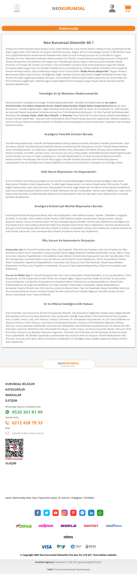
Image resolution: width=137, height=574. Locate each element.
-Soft (49, 569)
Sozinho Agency (44, 562)
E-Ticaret (57, 569)
